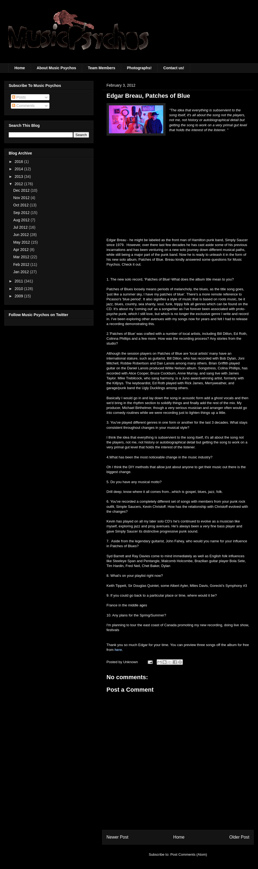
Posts (19, 97)
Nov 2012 (22, 198)
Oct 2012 (21, 205)
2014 (19, 169)
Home (19, 68)
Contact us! (173, 68)
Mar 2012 (21, 257)
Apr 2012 (21, 249)
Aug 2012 (22, 220)
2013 (19, 176)
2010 (19, 288)
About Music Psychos (56, 68)
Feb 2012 (21, 264)
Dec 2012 (22, 190)
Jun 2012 (21, 234)
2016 (19, 161)
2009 (19, 296)
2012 (19, 184)
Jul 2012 (21, 227)
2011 (19, 281)
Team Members (101, 68)
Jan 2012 (21, 272)
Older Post (239, 837)
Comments (23, 105)
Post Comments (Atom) (188, 854)
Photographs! (139, 68)
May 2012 (22, 242)
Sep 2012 (22, 212)
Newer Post (117, 837)
